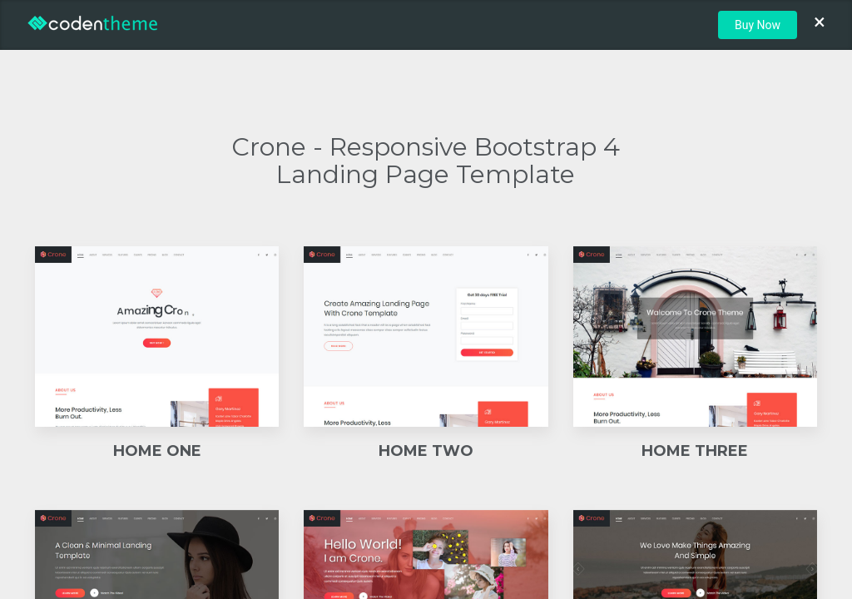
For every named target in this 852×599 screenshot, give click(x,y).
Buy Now (757, 25)
